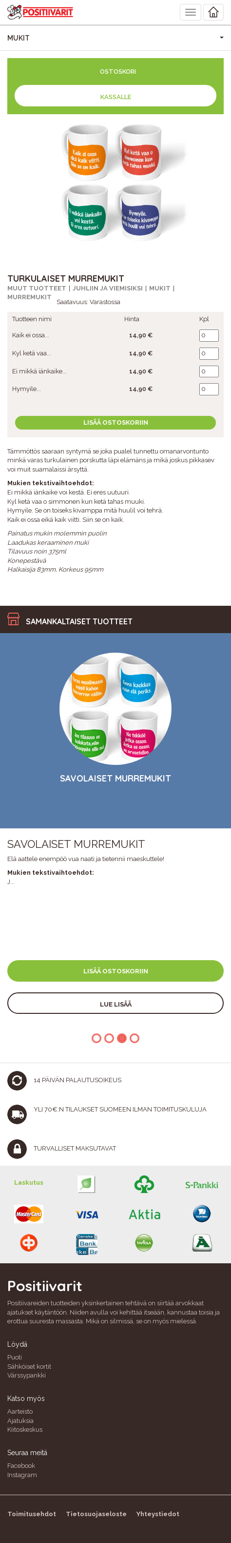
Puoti (14, 1357)
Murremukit (29, 297)
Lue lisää (116, 1004)
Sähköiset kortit (29, 1366)
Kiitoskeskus (24, 1429)
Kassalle (115, 97)
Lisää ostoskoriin (115, 422)
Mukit (160, 288)
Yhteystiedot (157, 1514)
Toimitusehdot (31, 1514)
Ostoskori (118, 71)
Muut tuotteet (36, 288)
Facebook (21, 1465)
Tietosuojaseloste (96, 1514)
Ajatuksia (20, 1420)
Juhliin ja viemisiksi (108, 288)
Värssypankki (26, 1375)
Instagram (22, 1475)
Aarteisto (20, 1411)
